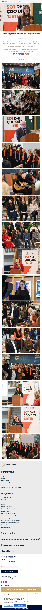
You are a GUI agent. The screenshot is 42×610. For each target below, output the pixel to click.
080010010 (12, 562)
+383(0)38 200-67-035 (9, 576)
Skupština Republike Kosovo (8, 497)
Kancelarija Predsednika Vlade (9, 509)
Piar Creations (25, 608)
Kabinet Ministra (5, 480)
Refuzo (8, 605)
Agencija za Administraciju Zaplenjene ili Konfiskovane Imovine (17, 515)
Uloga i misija (4, 476)
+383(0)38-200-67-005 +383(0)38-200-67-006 (22, 589)
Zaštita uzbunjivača (6, 527)
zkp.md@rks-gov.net (11, 578)
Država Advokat (5, 511)
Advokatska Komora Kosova (8, 502)
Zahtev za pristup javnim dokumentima (11, 487)
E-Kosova (3, 504)
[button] (40, 12)
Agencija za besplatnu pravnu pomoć (10, 518)
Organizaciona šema (6, 485)
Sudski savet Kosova (6, 506)
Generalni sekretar (6, 483)
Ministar (3, 478)
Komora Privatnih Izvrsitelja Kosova (10, 522)
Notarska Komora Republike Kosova (10, 520)
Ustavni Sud (4, 499)
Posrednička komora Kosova (8, 525)
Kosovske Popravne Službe (8, 513)
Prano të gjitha (20, 605)
